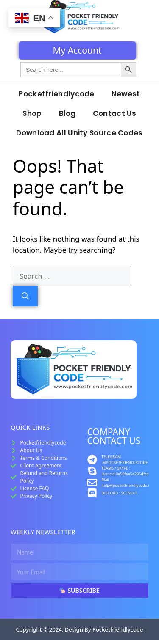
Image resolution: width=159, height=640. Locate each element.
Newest (126, 94)
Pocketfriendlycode (56, 94)
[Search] (25, 296)
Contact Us (115, 113)
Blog (67, 113)
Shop (32, 113)
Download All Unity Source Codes (79, 133)
